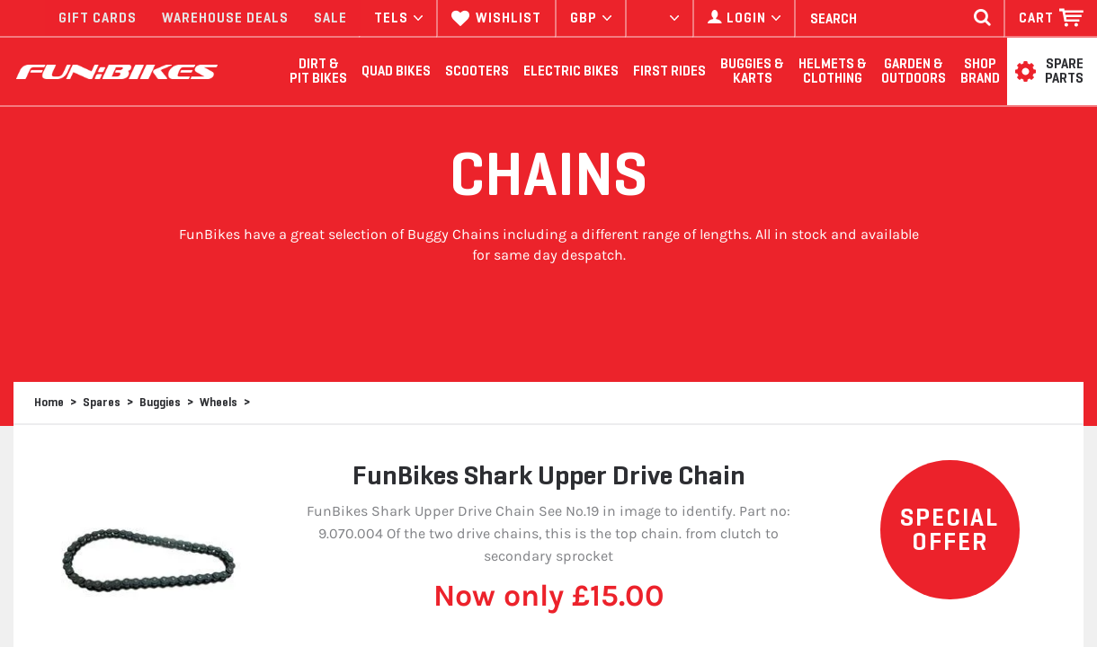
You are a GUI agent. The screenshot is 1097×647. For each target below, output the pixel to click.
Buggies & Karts (752, 71)
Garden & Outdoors (913, 71)
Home (49, 402)
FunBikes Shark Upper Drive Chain (548, 475)
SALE (330, 18)
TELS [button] (398, 18)
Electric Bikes (571, 71)
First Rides (669, 71)
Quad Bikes (396, 71)
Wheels (218, 402)
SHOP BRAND (980, 71)
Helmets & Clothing (832, 71)
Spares (101, 402)
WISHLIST (496, 18)
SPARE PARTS (1064, 71)
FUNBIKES (117, 71)
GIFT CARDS (97, 18)
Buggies (160, 402)
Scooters (477, 71)
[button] (1051, 18)
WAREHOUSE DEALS (225, 18)
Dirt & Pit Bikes (318, 71)
